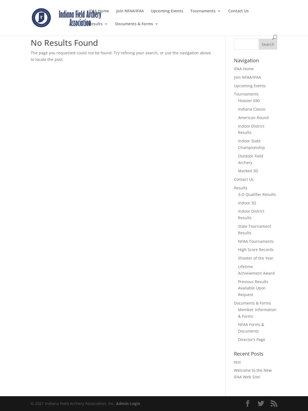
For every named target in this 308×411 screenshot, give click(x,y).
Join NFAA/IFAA (130, 11)
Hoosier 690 (249, 100)
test (237, 362)
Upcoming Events (167, 11)
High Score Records (256, 249)
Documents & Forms (134, 24)
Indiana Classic (252, 109)
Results (96, 24)
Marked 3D (248, 170)
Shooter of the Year (255, 258)
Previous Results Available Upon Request (253, 288)
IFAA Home (99, 11)
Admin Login (128, 403)
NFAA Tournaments (256, 241)
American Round (253, 117)
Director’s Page (251, 339)
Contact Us (238, 11)
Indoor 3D (247, 203)
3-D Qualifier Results (257, 194)
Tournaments (203, 11)
